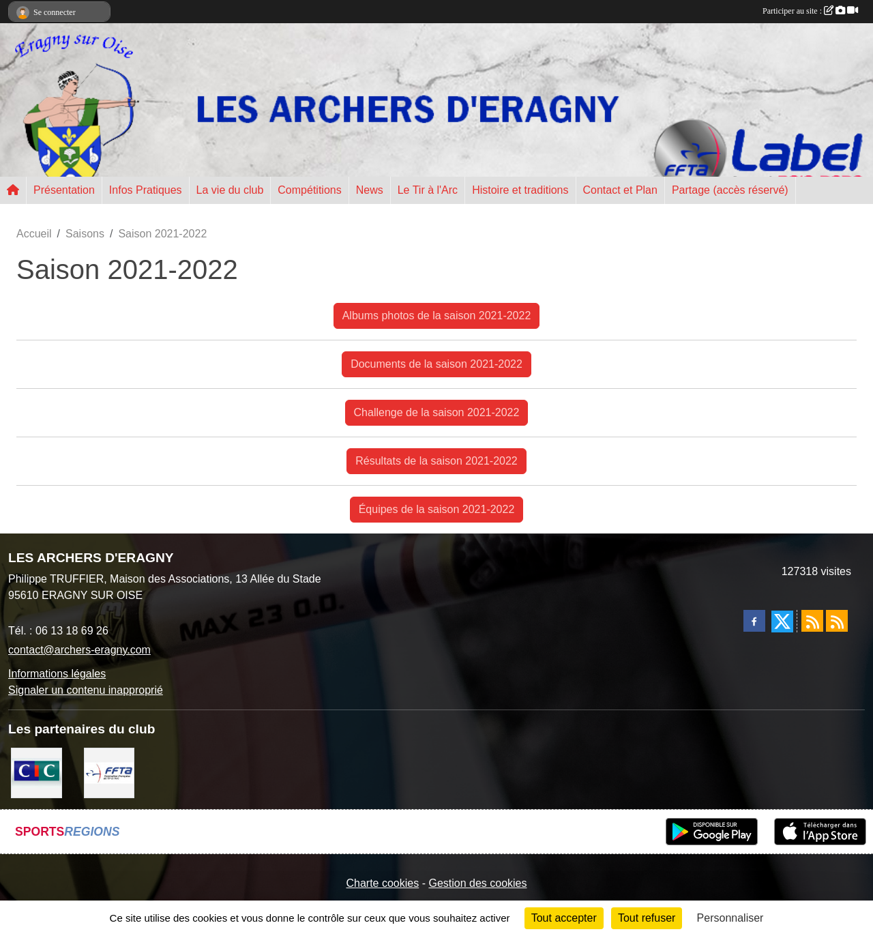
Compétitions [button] (309, 190)
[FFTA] (109, 772)
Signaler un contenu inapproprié (85, 690)
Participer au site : (810, 11)
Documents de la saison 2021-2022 (436, 364)
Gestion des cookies (477, 883)
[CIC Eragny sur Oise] (36, 772)
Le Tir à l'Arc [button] (428, 190)
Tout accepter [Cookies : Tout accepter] (564, 918)
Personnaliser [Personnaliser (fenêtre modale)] (730, 918)
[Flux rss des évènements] (837, 621)
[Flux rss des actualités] (812, 621)
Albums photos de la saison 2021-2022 (436, 315)
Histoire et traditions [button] (520, 190)
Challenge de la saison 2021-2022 (437, 412)
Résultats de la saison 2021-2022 (436, 461)
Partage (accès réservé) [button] (730, 190)
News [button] (369, 190)
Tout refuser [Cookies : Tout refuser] (646, 918)
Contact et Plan (620, 190)
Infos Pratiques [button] (145, 190)
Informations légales (57, 673)
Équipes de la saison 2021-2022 (437, 509)
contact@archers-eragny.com (79, 650)
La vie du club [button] (230, 190)
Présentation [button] (64, 190)
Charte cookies (382, 883)
